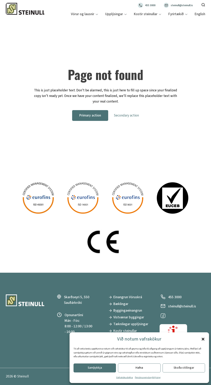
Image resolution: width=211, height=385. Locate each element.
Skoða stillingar (184, 368)
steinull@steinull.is (182, 5)
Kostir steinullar (145, 14)
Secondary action (126, 115)
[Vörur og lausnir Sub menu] (96, 14)
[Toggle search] (203, 5)
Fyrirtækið (176, 14)
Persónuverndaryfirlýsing (147, 377)
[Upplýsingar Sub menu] (125, 14)
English (200, 14)
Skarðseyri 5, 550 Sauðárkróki (76, 300)
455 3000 (150, 5)
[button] (203, 339)
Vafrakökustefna (124, 377)
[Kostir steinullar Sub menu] (160, 14)
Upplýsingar (114, 14)
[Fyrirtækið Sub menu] (186, 14)
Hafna (139, 368)
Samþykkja (95, 368)
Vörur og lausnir (82, 14)
